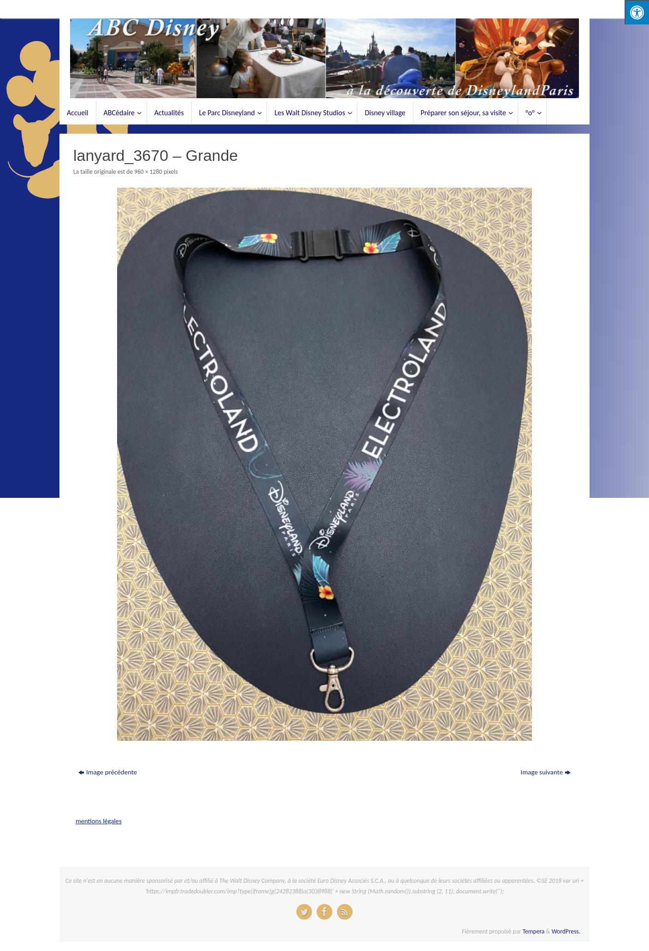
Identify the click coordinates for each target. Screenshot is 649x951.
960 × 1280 (148, 172)
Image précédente (107, 772)
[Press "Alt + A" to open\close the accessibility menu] (637, 12)
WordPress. (566, 931)
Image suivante (545, 772)
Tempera (534, 931)
